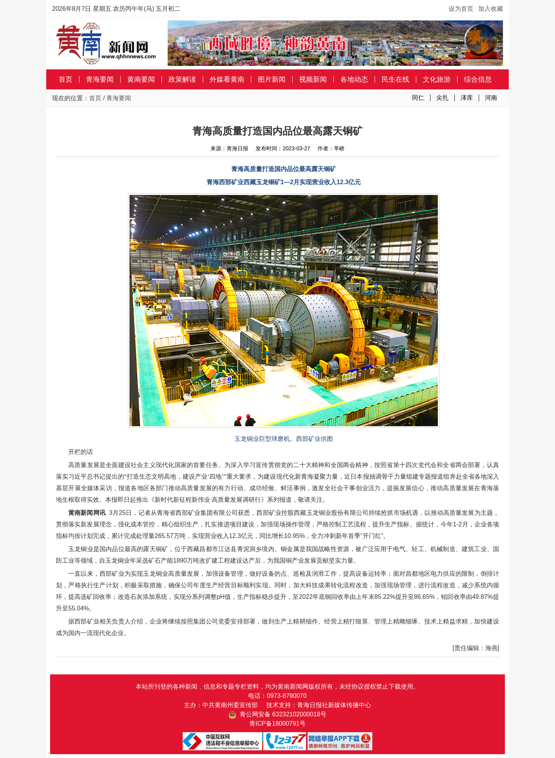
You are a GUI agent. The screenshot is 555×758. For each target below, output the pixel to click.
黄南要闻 (141, 79)
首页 (65, 79)
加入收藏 (490, 8)
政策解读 (182, 79)
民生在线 (395, 79)
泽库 (467, 97)
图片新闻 (272, 79)
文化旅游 (437, 79)
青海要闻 (100, 79)
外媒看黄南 (227, 79)
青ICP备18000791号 (277, 723)
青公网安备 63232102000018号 (277, 714)
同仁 (418, 97)
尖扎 (442, 97)
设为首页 (461, 8)
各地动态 (354, 79)
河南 (491, 97)
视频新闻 (313, 79)
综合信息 (478, 79)
